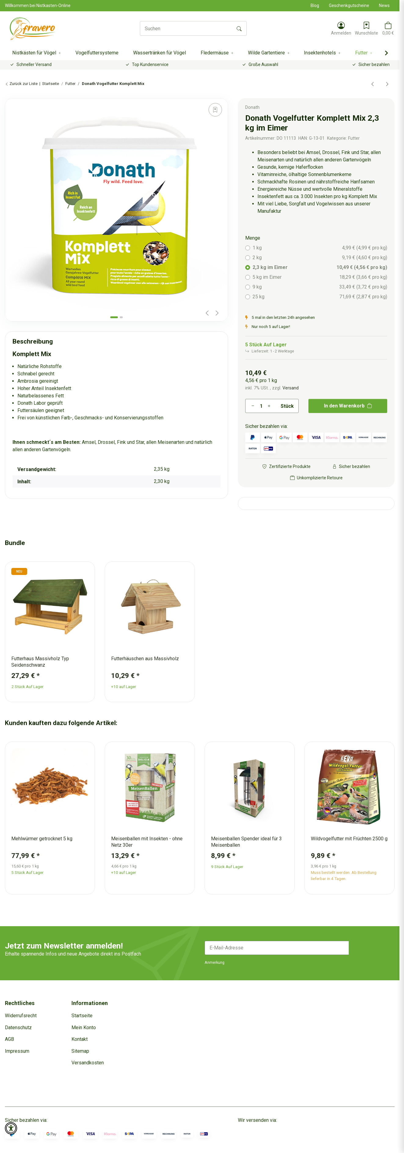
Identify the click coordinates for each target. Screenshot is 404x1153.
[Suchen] (186, 28)
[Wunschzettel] (366, 28)
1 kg (320, 248)
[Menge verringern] (253, 406)
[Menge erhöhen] (269, 406)
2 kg (320, 257)
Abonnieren (371, 948)
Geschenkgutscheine (349, 5)
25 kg (320, 296)
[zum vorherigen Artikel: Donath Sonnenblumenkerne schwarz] (372, 84)
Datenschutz (18, 1027)
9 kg (320, 287)
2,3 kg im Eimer (320, 267)
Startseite (82, 1016)
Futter (354, 138)
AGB (9, 1039)
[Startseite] (33, 28)
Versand (290, 387)
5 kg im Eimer (320, 277)
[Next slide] (217, 313)
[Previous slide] (207, 313)
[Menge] (261, 406)
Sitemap (80, 1051)
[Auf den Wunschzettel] (215, 109)
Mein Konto (83, 1027)
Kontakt (79, 1039)
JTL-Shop (385, 1146)
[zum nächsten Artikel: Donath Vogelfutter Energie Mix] (387, 84)
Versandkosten (87, 1063)
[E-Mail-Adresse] (277, 948)
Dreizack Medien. (267, 1146)
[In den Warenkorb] (10, 94)
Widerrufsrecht (21, 1016)
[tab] (114, 317)
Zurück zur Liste (21, 83)
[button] (341, 28)
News (384, 5)
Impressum (17, 1051)
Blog (315, 5)
